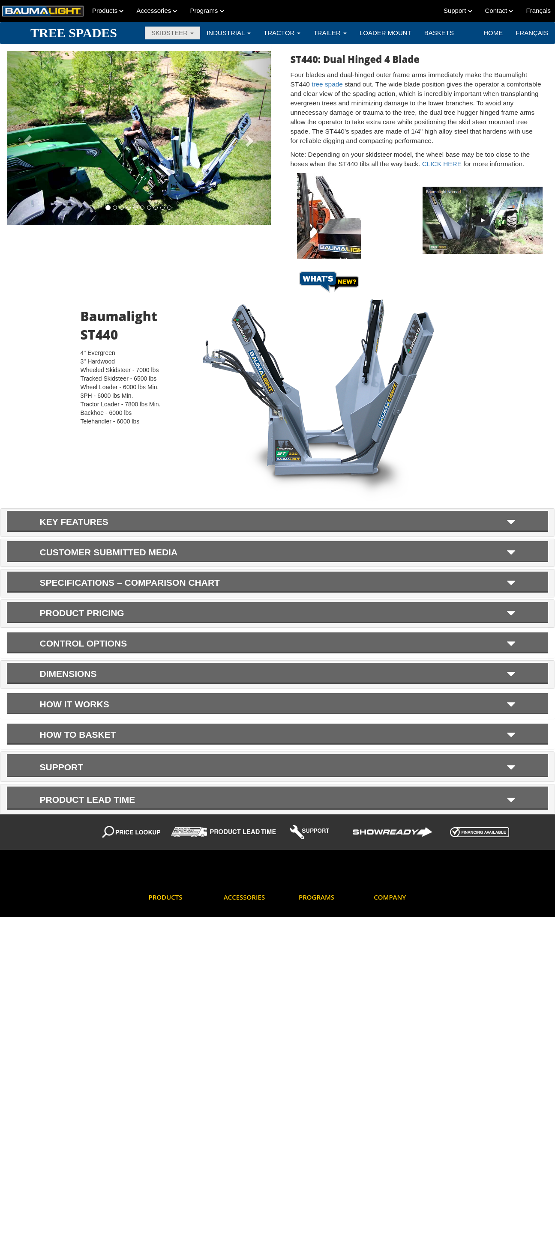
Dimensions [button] (278, 673)
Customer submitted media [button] (278, 552)
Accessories (156, 10)
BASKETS (439, 32)
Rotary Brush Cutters (175, 1094)
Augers (157, 914)
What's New (313, 1124)
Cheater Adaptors (245, 941)
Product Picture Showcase (318, 1088)
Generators (163, 1033)
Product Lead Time (322, 1067)
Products (107, 10)
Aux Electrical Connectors (241, 920)
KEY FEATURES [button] (278, 521)
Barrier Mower (166, 930)
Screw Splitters (167, 1109)
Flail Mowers (164, 1017)
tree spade (327, 84)
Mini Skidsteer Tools (248, 987)
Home (493, 32)
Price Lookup (315, 1052)
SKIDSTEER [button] (172, 32)
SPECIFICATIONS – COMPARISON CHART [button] (278, 582)
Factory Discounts (321, 941)
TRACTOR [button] (282, 32)
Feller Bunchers (168, 1002)
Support (458, 10)
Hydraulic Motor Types (251, 972)
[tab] (277, 522)
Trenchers (161, 1216)
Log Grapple (164, 1048)
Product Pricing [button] (278, 612)
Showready (313, 1109)
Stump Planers (167, 1140)
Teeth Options (241, 1002)
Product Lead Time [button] (278, 799)
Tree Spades (164, 1201)
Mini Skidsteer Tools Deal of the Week (323, 1004)
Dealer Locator (392, 930)
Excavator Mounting (248, 956)
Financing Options (321, 956)
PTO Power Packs (171, 1079)
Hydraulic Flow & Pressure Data (320, 978)
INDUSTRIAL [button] (229, 32)
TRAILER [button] (330, 32)
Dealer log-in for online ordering (327, 920)
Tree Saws (162, 1170)
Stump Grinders (168, 1124)
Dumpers (160, 987)
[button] (26, 138)
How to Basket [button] (278, 734)
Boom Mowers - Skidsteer (168, 951)
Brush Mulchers (168, 972)
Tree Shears (164, 1186)
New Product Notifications (314, 1031)
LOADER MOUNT (385, 32)
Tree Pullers (164, 1155)
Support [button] (278, 767)
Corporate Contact (396, 914)
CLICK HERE (443, 163)
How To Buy (388, 945)
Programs (207, 10)
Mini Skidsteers (167, 1063)
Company (390, 897)
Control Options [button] (278, 643)
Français (532, 32)
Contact (499, 10)
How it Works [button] (278, 704)
